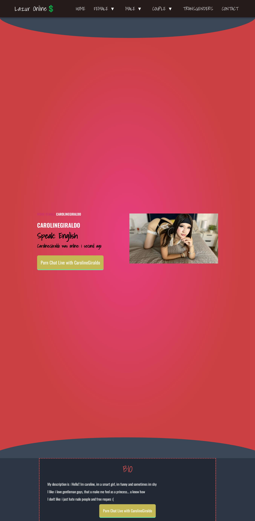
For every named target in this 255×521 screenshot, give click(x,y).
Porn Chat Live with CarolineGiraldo (70, 262)
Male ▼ (134, 8)
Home (80, 8)
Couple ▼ (163, 8)
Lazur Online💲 (35, 8)
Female (50, 214)
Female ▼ (105, 8)
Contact (230, 8)
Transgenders (198, 8)
